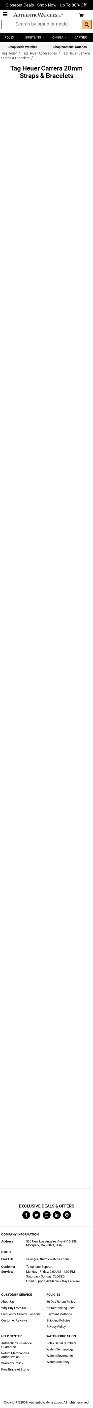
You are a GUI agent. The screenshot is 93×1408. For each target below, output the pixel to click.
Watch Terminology (59, 1349)
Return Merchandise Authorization (15, 1355)
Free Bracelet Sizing (15, 1369)
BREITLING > (34, 37)
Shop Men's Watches (22, 47)
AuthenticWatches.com (41, 14)
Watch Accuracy (57, 1362)
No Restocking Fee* (60, 1308)
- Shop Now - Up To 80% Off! (47, 5)
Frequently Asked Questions (21, 1314)
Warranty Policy (12, 1363)
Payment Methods (59, 1314)
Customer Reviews (14, 1320)
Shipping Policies (58, 1320)
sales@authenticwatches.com (47, 1259)
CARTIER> (81, 37)
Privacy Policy (56, 1326)
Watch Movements (59, 1356)
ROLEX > (10, 37)
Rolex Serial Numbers (61, 1343)
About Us (7, 1302)
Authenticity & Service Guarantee (16, 1345)
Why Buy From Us (13, 1308)
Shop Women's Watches (70, 47)
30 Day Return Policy (60, 1302)
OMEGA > (59, 37)
